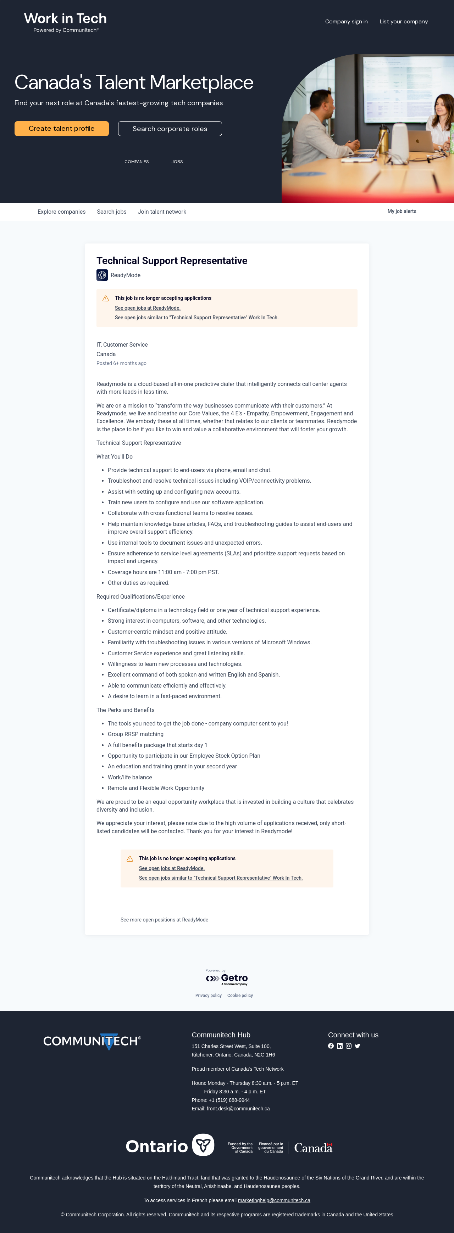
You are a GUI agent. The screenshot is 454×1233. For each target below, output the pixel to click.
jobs (111, 211)
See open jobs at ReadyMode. (148, 308)
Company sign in (346, 21)
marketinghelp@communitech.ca (274, 1200)
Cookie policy (240, 995)
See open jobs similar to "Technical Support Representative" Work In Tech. (197, 317)
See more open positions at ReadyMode (164, 920)
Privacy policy (208, 995)
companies (61, 211)
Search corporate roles (170, 128)
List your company (404, 21)
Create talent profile (62, 128)
